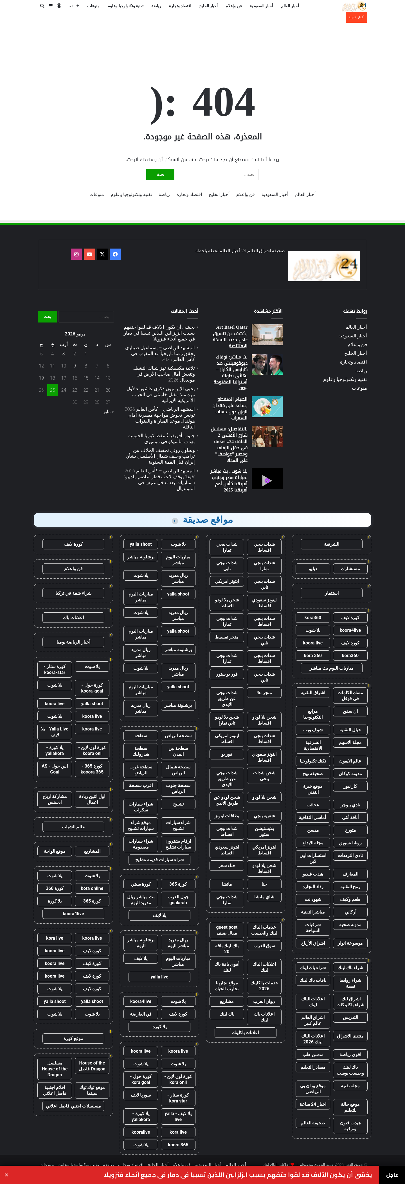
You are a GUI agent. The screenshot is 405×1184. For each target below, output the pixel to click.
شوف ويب (313, 729)
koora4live (350, 630)
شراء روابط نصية (350, 983)
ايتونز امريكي (227, 581)
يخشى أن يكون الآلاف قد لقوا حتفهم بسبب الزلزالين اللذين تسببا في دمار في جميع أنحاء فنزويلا (159, 333)
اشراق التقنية (313, 692)
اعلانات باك (73, 617)
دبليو (313, 568)
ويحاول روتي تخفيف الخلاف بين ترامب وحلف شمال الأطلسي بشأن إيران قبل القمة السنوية (160, 456)
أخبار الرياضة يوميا (74, 642)
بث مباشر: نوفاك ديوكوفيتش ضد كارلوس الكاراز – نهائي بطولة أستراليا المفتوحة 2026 (230, 373)
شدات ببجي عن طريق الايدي (227, 698)
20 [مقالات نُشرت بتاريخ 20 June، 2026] (108, 390)
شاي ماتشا (264, 896)
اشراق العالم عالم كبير (313, 1020)
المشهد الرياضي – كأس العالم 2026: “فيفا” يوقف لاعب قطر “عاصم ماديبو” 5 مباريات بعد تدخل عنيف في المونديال (159, 479)
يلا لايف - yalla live (178, 1116)
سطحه (140, 735)
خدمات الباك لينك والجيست (264, 930)
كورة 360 (55, 888)
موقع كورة (73, 1038)
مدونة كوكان (350, 773)
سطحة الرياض (178, 735)
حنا (264, 884)
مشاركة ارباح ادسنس (54, 799)
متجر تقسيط (226, 637)
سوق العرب (264, 945)
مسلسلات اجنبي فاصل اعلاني (73, 1106)
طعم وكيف (350, 899)
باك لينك (227, 1014)
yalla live (159, 977)
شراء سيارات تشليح (178, 825)
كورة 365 (178, 884)
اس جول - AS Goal (55, 769)
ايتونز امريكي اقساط (227, 738)
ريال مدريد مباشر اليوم (178, 942)
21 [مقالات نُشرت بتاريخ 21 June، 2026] (97, 390)
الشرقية (331, 544)
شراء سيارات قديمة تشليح (159, 859)
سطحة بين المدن (178, 751)
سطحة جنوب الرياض (178, 788)
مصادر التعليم (313, 1067)
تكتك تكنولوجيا (313, 761)
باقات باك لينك (313, 980)
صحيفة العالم (313, 1123)
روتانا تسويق (350, 842)
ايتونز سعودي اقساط (264, 602)
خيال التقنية (350, 729)
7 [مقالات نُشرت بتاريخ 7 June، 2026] (97, 366)
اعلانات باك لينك (264, 1017)
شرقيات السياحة (313, 927)
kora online (92, 888)
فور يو (227, 754)
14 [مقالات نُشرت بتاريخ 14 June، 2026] (97, 378)
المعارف (350, 874)
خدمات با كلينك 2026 (264, 985)
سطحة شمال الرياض (178, 769)
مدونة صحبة (350, 924)
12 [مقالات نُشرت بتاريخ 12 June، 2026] (41, 366)
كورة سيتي (141, 884)
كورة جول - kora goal (140, 1079)
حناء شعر (227, 865)
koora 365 (178, 1144)
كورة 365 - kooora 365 (92, 769)
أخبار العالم (290, 6)
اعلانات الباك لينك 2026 (313, 1039)
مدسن (313, 830)
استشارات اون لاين (313, 858)
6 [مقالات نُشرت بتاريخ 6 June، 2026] (108, 366)
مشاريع (227, 1001)
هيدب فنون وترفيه (350, 1125)
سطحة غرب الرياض (140, 769)
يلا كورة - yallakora (141, 1116)
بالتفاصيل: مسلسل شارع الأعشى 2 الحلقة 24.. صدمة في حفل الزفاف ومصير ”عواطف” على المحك (229, 445)
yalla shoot (141, 544)
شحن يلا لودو (264, 797)
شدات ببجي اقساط (264, 547)
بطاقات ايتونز (227, 815)
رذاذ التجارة (312, 886)
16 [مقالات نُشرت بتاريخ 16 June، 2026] (74, 378)
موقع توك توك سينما (92, 1090)
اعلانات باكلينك (245, 1032)
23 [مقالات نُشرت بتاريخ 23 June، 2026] (74, 390)
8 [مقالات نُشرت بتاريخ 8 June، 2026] (86, 366)
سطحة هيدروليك (140, 751)
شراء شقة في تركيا (73, 593)
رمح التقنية (350, 886)
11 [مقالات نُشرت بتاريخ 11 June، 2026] (52, 366)
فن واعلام (73, 568)
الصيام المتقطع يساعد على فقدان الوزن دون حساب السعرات (230, 408)
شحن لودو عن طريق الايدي (227, 800)
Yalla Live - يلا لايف (54, 732)
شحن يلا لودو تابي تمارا (227, 720)
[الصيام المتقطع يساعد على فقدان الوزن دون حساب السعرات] (267, 406)
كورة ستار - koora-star (55, 669)
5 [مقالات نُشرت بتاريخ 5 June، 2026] (41, 354)
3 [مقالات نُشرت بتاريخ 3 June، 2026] (63, 354)
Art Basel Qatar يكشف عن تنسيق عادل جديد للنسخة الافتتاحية (230, 336)
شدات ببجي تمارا (227, 547)
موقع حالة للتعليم (350, 1107)
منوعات (93, 6)
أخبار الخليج (208, 6)
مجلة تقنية (350, 1085)
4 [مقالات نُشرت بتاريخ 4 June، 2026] (52, 354)
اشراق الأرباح (313, 943)
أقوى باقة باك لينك (226, 967)
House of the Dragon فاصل (92, 1066)
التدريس (350, 1017)
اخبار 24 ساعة (313, 1104)
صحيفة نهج (313, 773)
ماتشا (227, 884)
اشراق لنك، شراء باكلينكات (350, 1001)
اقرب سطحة (141, 785)
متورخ (350, 830)
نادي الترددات (350, 855)
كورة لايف (350, 617)
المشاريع (92, 851)
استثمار (332, 593)
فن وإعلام (234, 6)
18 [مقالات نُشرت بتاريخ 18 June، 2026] (52, 378)
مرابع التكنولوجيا (313, 714)
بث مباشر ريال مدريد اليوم (141, 899)
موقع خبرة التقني (313, 789)
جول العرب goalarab (178, 899)
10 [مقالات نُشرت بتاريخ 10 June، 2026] (63, 366)
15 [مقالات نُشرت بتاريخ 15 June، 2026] (85, 378)
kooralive (141, 1132)
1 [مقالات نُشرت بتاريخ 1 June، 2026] (86, 354)
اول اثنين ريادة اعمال (92, 799)
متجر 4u (264, 692)
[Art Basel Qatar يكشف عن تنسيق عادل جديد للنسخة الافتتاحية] (267, 334)
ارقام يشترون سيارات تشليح (178, 844)
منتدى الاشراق (350, 1036)
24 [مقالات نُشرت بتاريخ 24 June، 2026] (63, 390)
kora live (178, 1132)
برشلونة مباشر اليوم (140, 942)
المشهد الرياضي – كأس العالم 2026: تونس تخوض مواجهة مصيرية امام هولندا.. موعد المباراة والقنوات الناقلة (159, 418)
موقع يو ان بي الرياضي (313, 1088)
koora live (313, 643)
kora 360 (313, 655)
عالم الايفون (350, 761)
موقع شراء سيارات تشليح (141, 825)
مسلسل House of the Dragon (55, 1068)
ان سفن (350, 711)
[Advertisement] (202, 41)
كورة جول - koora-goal (92, 688)
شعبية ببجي (264, 815)
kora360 (313, 617)
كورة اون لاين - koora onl (92, 750)
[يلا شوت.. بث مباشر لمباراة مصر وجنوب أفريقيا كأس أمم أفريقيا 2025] (267, 478)
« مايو (109, 411)
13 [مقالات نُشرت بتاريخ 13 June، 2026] (108, 378)
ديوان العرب (264, 1001)
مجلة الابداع (313, 842)
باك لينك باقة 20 (227, 948)
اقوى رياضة (350, 1054)
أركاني (350, 912)
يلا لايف (159, 915)
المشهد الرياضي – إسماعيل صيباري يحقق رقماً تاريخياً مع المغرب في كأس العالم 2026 (160, 353)
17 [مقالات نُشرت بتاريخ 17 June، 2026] (63, 378)
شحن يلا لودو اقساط (227, 602)
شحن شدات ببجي (264, 775)
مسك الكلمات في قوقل (350, 695)
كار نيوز (350, 786)
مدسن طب (312, 1054)
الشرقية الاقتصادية (313, 745)
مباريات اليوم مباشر (178, 559)
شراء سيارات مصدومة (141, 844)
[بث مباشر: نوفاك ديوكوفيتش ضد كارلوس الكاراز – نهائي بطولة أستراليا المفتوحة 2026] (267, 364)
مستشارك (350, 568)
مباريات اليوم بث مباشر (332, 668)
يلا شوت (313, 630)
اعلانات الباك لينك (313, 1001)
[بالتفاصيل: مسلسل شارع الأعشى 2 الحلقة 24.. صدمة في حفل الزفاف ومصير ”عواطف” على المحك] (267, 436)
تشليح (178, 804)
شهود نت (313, 899)
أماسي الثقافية (313, 817)
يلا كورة (159, 1026)
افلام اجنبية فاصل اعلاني (55, 1090)
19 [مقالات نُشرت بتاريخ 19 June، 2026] (41, 378)
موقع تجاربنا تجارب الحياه (226, 985)
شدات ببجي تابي (227, 565)
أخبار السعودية (261, 6)
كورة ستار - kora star (178, 1098)
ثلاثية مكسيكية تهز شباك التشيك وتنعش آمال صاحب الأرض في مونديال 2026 (164, 374)
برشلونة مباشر (140, 557)
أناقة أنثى (350, 817)
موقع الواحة (55, 851)
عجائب (313, 805)
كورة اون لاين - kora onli (178, 1079)
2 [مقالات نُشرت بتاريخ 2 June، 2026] (74, 354)
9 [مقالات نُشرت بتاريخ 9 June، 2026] (74, 366)
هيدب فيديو (313, 874)
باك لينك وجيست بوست (350, 1070)
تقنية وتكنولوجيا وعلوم (125, 6)
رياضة (156, 6)
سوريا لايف (141, 1095)
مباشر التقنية (313, 912)
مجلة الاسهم (350, 742)
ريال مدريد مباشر (178, 578)
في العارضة (141, 1014)
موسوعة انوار (350, 943)
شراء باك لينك (350, 967)
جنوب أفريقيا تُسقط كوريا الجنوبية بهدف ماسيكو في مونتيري (161, 438)
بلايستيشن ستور (264, 831)
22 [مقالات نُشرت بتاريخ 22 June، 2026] (85, 390)
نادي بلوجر (350, 805)
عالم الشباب (73, 826)
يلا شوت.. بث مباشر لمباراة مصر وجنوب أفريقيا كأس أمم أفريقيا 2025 (229, 480)
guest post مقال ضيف (226, 930)
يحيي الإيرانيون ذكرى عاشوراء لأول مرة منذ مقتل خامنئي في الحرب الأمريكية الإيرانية (161, 394)
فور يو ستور (227, 674)
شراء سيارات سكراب (141, 807)
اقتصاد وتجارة (180, 6)
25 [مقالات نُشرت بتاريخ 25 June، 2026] (52, 390)
